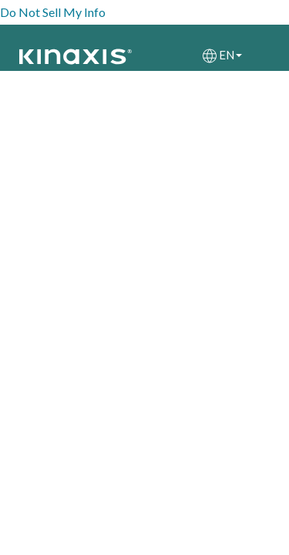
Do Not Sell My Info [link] (53, 12)
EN (230, 55)
